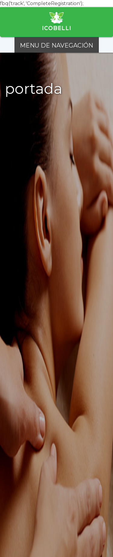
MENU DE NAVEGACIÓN (56, 45)
